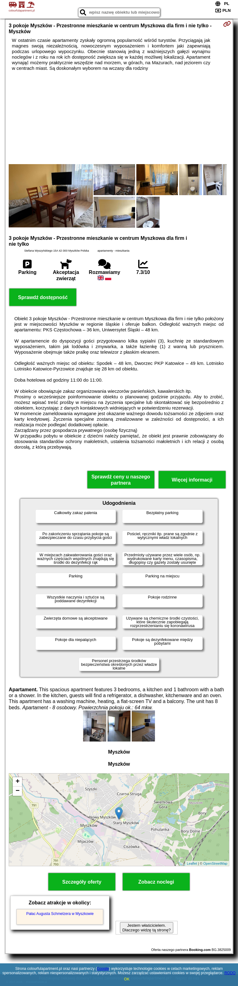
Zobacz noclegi (156, 882)
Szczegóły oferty (81, 882)
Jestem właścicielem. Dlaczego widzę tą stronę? (146, 927)
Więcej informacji (192, 479)
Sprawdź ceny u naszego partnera (120, 479)
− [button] (17, 791)
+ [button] (17, 782)
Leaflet (192, 863)
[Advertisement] (119, 117)
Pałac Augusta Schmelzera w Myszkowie (60, 914)
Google (103, 968)
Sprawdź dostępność (43, 297)
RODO (230, 973)
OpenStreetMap (215, 863)
